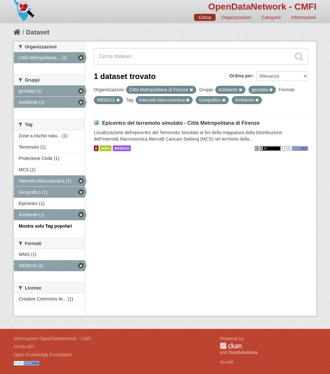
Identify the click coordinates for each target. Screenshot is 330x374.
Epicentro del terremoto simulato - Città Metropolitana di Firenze (180, 123)
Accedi (226, 362)
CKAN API (24, 346)
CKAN (231, 345)
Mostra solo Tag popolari (45, 226)
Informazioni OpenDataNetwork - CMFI (53, 338)
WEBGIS (122, 148)
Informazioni (303, 17)
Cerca (205, 17)
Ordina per (240, 75)
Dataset (37, 32)
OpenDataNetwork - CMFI (262, 7)
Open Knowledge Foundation (43, 354)
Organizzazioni (236, 17)
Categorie (271, 17)
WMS (105, 148)
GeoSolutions (243, 352)
